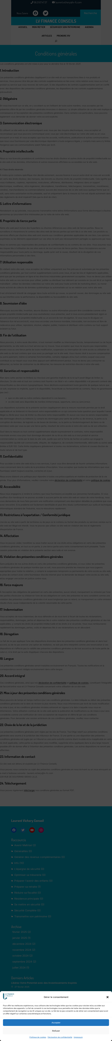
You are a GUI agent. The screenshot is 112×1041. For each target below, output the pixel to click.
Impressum (78, 1037)
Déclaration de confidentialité (60, 1037)
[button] (107, 997)
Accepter (56, 1022)
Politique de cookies (37, 1037)
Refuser (56, 1031)
